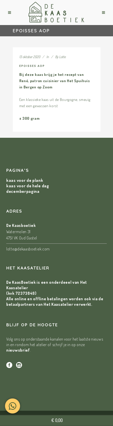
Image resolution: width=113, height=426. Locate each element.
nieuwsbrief (18, 350)
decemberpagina (23, 191)
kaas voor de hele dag (27, 185)
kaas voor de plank (24, 180)
